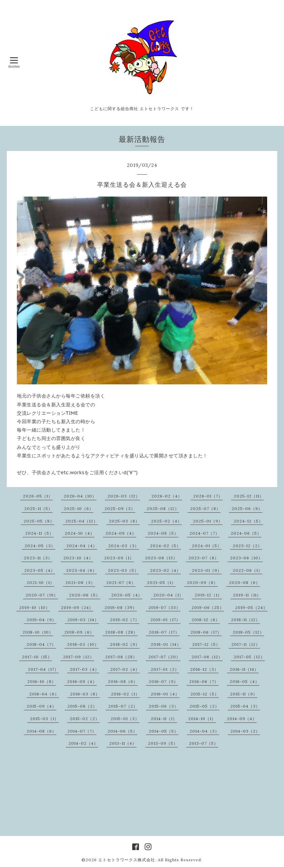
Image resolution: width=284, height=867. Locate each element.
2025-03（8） (124, 521)
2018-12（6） (206, 619)
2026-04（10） (80, 496)
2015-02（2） (85, 718)
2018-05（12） (248, 632)
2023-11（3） (38, 557)
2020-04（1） (168, 594)
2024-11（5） (39, 533)
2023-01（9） (207, 570)
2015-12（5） (205, 693)
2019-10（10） (34, 607)
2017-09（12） (78, 656)
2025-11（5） (38, 508)
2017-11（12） (245, 644)
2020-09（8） (202, 582)
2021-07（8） (121, 582)
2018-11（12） (245, 619)
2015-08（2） (82, 706)
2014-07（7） (81, 731)
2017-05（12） (249, 656)
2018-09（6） (79, 632)
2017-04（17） (43, 669)
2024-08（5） (163, 533)
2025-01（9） (208, 521)
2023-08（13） (161, 557)
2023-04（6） (81, 570)
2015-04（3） (245, 706)
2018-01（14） (166, 644)
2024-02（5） (165, 545)
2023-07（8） (204, 557)
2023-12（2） (247, 545)
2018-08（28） (121, 632)
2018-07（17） (164, 632)
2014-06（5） (122, 731)
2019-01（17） (165, 619)
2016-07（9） (163, 681)
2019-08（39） (121, 607)
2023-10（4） (78, 557)
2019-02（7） (124, 619)
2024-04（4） (81, 545)
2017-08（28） (121, 656)
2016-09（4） (82, 681)
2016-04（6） (44, 693)
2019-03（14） (83, 619)
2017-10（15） (37, 656)
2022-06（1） (247, 570)
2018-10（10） (38, 632)
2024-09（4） (121, 533)
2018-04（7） (41, 644)
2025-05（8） (39, 521)
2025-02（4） (166, 521)
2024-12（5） (248, 521)
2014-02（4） (83, 743)
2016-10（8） (41, 681)
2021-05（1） (161, 582)
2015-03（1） (44, 718)
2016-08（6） (123, 681)
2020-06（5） (84, 594)
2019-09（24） (77, 607)
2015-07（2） (123, 706)
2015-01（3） (125, 718)
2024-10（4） (79, 533)
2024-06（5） (246, 533)
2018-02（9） (125, 644)
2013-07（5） (203, 743)
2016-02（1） (125, 693)
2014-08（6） (41, 731)
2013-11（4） (123, 743)
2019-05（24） (251, 607)
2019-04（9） (41, 619)
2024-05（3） (40, 545)
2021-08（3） (80, 582)
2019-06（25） (208, 607)
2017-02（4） (125, 669)
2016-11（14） (244, 669)
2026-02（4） (166, 496)
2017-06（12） (207, 656)
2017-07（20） (164, 656)
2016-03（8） (85, 693)
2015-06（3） (163, 706)
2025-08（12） (163, 508)
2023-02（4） (165, 570)
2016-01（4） (165, 693)
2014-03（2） (245, 731)
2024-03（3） (123, 545)
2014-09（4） (242, 718)
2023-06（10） (246, 557)
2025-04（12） (81, 521)
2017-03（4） (84, 669)
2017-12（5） (206, 644)
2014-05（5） (163, 731)
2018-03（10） (83, 644)
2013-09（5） (163, 743)
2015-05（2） (204, 706)
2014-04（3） (204, 731)
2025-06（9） (247, 508)
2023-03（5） (123, 570)
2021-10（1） (40, 582)
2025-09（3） (120, 508)
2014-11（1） (164, 718)
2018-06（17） (206, 632)
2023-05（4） (39, 570)
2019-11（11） (247, 594)
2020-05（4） (126, 594)
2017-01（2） (165, 669)
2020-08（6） (244, 582)
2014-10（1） (202, 718)
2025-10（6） (78, 508)
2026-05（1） (38, 496)
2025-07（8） (205, 508)
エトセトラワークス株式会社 (126, 859)
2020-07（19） (42, 594)
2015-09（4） (41, 706)
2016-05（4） (244, 681)
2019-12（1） (208, 594)
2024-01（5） (207, 545)
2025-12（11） (249, 496)
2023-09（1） (119, 557)
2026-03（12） (124, 496)
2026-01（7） (208, 496)
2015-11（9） (243, 693)
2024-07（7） (205, 533)
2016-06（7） (204, 681)
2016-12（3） (204, 669)
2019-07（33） (164, 607)
